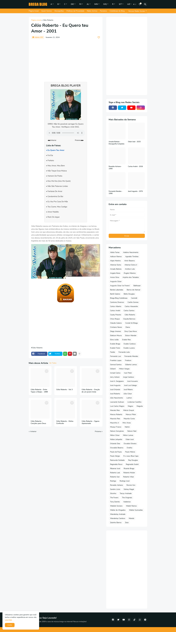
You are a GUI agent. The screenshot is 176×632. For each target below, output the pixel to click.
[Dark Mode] (135, 4)
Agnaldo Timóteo (131, 256)
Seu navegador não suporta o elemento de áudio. (65, 133)
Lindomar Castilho (134, 402)
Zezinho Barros (115, 522)
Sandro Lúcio (115, 489)
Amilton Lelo (130, 269)
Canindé (134, 298)
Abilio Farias (115, 252)
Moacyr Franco (115, 427)
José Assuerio (132, 381)
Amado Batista (115, 269)
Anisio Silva (114, 277)
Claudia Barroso (129, 319)
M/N (96, 4)
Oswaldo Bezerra (116, 448)
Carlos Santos (129, 310)
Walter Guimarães (136, 510)
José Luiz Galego (130, 385)
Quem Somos (46, 11)
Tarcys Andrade (126, 493)
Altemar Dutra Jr (131, 265)
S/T (120, 4)
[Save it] (98, 37)
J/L (88, 4)
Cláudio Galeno (116, 323)
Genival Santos (116, 364)
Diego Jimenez (115, 331)
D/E (72, 4)
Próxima (98, 431)
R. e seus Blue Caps (130, 456)
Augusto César (115, 281)
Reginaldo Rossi (116, 464)
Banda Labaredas (116, 290)
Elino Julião (114, 339)
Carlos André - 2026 (135, 167)
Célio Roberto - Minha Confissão (64, 422)
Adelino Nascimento (130, 252)
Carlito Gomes (133, 302)
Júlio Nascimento (116, 398)
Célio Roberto (48, 20)
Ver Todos (52, 363)
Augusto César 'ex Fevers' (120, 285)
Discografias (59, 11)
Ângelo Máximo (130, 273)
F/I (80, 4)
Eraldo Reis (126, 339)
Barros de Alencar (133, 290)
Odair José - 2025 (134, 142)
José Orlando (115, 389)
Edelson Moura (116, 335)
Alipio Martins (115, 261)
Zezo (127, 522)
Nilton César (115, 435)
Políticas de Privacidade (75, 11)
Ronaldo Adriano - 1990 (115, 168)
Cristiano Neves (116, 327)
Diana (128, 327)
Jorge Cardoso (128, 377)
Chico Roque (115, 319)
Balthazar (137, 285)
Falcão (112, 352)
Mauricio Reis (115, 418)
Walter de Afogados (118, 510)
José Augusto (115, 385)
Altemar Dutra (115, 265)
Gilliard (113, 369)
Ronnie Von (130, 485)
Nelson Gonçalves (117, 431)
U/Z (128, 4)
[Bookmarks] (139, 4)
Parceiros (103, 11)
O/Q (105, 4)
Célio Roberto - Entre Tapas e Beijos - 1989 (39, 390)
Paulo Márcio (130, 452)
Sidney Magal (129, 489)
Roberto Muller (129, 472)
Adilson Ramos (116, 256)
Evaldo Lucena (129, 348)
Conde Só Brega (131, 323)
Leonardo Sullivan (117, 402)
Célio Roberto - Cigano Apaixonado (90, 422)
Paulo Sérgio (115, 456)
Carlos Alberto (115, 306)
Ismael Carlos (115, 373)
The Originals (127, 497)
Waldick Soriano (116, 506)
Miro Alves (127, 423)
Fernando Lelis (124, 352)
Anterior (33, 431)
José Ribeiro (128, 389)
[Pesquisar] (145, 4)
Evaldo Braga (115, 344)
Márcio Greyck (128, 410)
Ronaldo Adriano (116, 485)
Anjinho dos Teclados (131, 277)
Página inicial (36, 20)
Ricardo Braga (129, 468)
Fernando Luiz (115, 356)
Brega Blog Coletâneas (118, 298)
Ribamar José (115, 468)
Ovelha (129, 448)
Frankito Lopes (115, 360)
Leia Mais (8, 620)
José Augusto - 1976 (135, 191)
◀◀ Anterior (52, 140)
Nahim (127, 427)
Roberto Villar (128, 477)
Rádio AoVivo (92, 11)
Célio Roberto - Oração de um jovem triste (91, 390)
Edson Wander (130, 335)
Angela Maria (115, 273)
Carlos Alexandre (131, 306)
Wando (131, 518)
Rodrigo (113, 481)
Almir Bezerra (129, 261)
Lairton (129, 398)
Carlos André (115, 310)
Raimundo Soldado (117, 460)
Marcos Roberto (116, 414)
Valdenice (127, 502)
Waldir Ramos (131, 506)
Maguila (140, 406)
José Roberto (115, 394)
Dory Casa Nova (130, 331)
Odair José (130, 439)
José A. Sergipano (117, 381)
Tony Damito (115, 502)
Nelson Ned (131, 431)
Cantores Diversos (117, 302)
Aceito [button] (9, 625)
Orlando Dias (115, 443)
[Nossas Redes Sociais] (137, 11)
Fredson (128, 360)
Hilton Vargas (124, 369)
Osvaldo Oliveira (130, 443)
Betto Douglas (129, 294)
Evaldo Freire (115, 348)
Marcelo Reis (115, 410)
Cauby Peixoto (115, 315)
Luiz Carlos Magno (117, 406)
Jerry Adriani (115, 377)
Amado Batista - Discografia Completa (116, 143)
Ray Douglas (133, 460)
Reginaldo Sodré (132, 464)
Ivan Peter (128, 373)
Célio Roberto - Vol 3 (64, 389)
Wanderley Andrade (117, 514)
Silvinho (113, 493)
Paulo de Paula (116, 452)
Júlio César (128, 394)
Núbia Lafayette (116, 439)
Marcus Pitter (131, 414)
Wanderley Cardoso (117, 518)
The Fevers (114, 497)
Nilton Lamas (128, 435)
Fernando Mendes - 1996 (115, 192)
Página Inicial (34, 11)
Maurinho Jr (114, 423)
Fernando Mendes (131, 356)
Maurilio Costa (129, 418)
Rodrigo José (124, 481)
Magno (130, 406)
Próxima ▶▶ (79, 140)
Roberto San (115, 477)
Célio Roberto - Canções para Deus (38, 422)
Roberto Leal (115, 472)
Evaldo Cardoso (130, 344)
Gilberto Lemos (131, 364)
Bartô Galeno (115, 294)
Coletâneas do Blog (117, 11)
